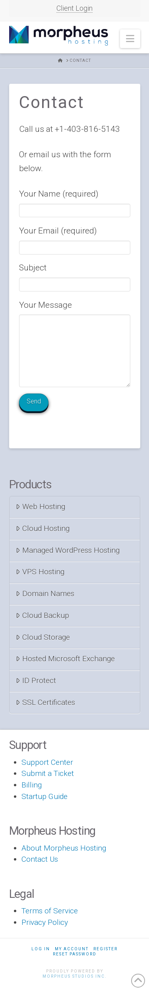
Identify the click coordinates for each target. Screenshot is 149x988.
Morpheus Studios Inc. (75, 976)
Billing (31, 784)
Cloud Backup (42, 615)
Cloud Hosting (43, 528)
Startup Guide (44, 796)
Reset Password (75, 954)
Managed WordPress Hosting (68, 550)
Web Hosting (40, 506)
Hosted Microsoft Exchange (65, 658)
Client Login (74, 8)
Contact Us (39, 859)
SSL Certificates (45, 702)
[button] (130, 38)
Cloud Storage (43, 637)
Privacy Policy (44, 922)
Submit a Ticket (47, 773)
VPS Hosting (40, 571)
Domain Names (45, 593)
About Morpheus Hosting (63, 848)
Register (105, 949)
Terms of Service (49, 910)
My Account (72, 949)
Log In (40, 949)
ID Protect (36, 680)
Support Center (47, 762)
